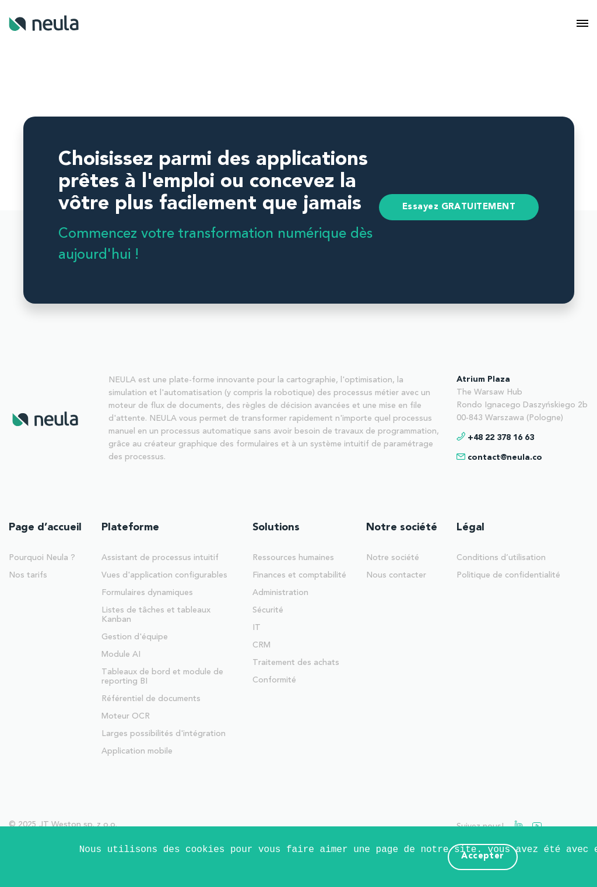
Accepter (482, 856)
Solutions (276, 527)
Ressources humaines (293, 558)
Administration (280, 593)
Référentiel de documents (151, 699)
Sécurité (267, 610)
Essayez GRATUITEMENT (458, 207)
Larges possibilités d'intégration (163, 734)
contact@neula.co (505, 457)
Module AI (121, 654)
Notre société (401, 527)
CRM (261, 645)
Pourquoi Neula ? (42, 558)
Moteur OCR (125, 716)
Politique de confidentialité (508, 575)
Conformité (274, 680)
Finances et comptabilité (299, 575)
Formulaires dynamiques (147, 593)
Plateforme (130, 527)
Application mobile (137, 751)
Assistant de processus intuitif (160, 558)
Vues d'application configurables (164, 575)
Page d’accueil (45, 527)
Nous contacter (396, 575)
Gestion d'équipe (134, 637)
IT (256, 628)
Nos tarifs (28, 575)
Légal (470, 527)
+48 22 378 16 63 (501, 438)
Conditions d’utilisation (501, 558)
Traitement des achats (295, 663)
